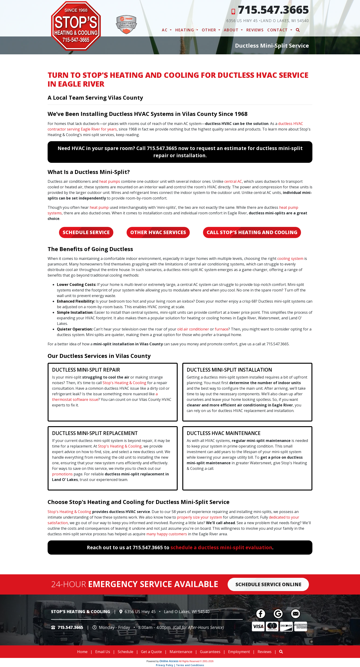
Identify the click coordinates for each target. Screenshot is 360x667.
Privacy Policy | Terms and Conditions (180, 665)
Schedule (125, 651)
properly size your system (199, 517)
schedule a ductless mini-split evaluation (221, 547)
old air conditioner (193, 329)
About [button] (232, 30)
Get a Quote (151, 651)
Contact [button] (278, 30)
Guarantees (210, 651)
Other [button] (209, 30)
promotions (62, 474)
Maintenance (181, 651)
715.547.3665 (273, 9)
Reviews (255, 30)
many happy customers (166, 533)
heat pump (99, 207)
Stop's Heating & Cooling (124, 382)
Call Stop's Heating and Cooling (252, 232)
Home (82, 651)
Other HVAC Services (158, 232)
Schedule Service (86, 232)
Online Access (168, 661)
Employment (239, 651)
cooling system (290, 258)
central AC (233, 181)
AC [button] (165, 30)
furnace (221, 329)
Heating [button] (185, 30)
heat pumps (109, 181)
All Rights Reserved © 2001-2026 (196, 661)
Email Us (102, 651)
